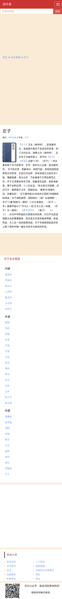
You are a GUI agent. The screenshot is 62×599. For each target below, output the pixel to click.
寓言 (7, 439)
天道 (7, 351)
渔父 (7, 462)
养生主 (8, 286)
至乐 (7, 380)
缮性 (7, 368)
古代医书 (11, 566)
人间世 (8, 291)
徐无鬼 (8, 422)
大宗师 (8, 303)
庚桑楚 (8, 416)
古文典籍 (16, 57)
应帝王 (8, 309)
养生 (38, 574)
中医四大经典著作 (45, 570)
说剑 (7, 456)
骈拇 (7, 322)
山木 (7, 391)
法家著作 (11, 574)
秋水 (7, 374)
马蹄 (7, 328)
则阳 (7, 428)
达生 (7, 385)
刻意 (7, 362)
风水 (38, 578)
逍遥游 (8, 274)
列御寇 (8, 468)
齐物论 (8, 280)
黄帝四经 (28, 210)
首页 (4, 57)
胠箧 (7, 334)
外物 (7, 433)
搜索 (57, 11)
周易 (23, 161)
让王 (7, 445)
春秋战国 (12, 137)
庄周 (26, 137)
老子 (51, 157)
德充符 (8, 297)
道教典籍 (40, 566)
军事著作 (11, 578)
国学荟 (7, 4)
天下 (7, 474)
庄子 (26, 57)
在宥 (7, 339)
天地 (7, 345)
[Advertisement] (31, 92)
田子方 (8, 397)
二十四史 (40, 561)
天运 (7, 357)
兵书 (9, 570)
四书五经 (11, 561)
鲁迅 (25, 185)
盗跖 (7, 451)
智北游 (8, 403)
